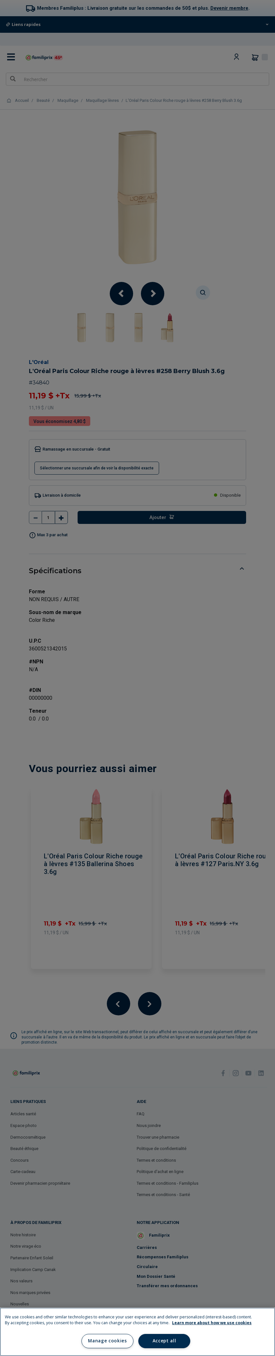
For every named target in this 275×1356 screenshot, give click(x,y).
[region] (137, 1332)
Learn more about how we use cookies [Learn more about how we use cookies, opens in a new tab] (212, 1323)
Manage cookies (107, 1341)
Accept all (164, 1341)
